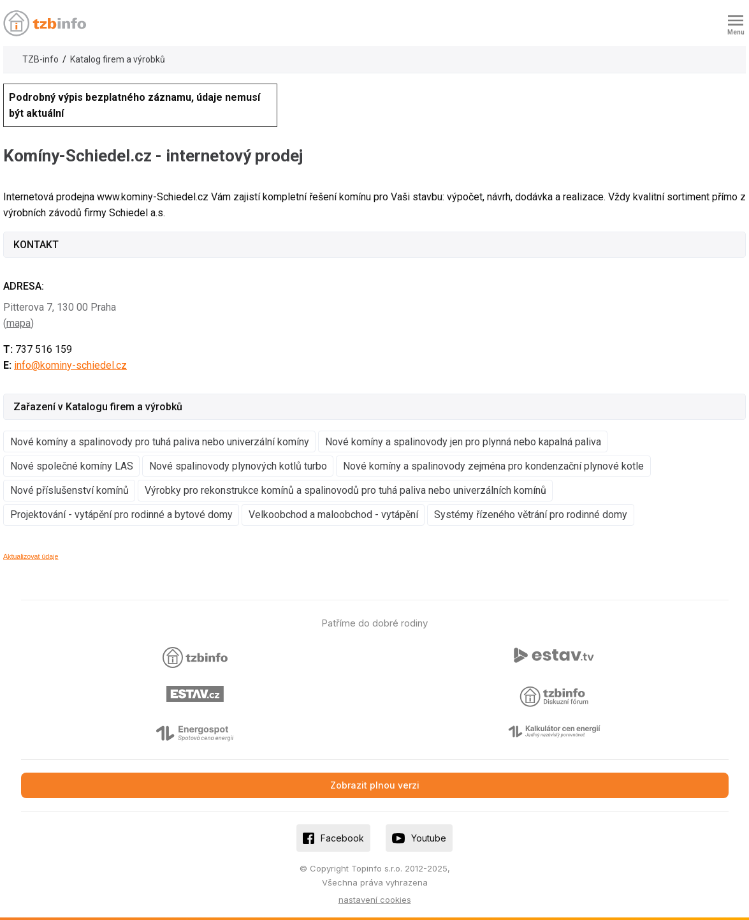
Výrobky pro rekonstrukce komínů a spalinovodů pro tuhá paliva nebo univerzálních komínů (345, 490)
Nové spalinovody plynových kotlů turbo (238, 466)
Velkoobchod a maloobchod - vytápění (333, 514)
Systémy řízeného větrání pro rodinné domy (530, 514)
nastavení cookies (374, 899)
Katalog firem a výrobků (117, 59)
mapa (18, 323)
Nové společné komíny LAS (71, 466)
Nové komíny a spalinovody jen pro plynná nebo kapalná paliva (463, 442)
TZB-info (40, 59)
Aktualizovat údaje (31, 556)
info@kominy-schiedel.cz (70, 365)
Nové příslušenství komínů (69, 490)
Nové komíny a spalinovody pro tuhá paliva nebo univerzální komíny (159, 442)
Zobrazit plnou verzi (374, 785)
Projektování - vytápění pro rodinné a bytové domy (121, 514)
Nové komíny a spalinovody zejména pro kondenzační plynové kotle (493, 466)
